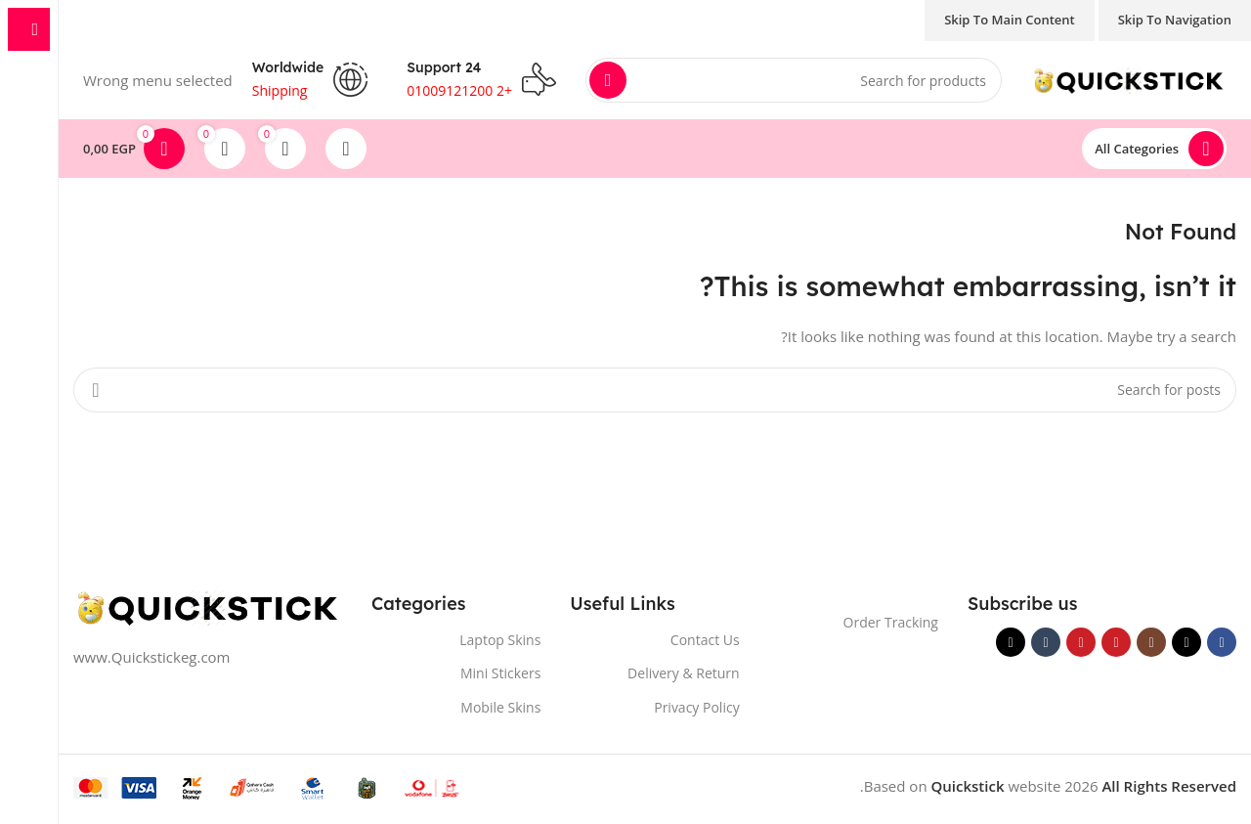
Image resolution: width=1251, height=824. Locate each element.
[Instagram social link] (1151, 642)
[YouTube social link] (1116, 642)
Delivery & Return (683, 673)
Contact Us (705, 639)
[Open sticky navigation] (1154, 148)
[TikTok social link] (1010, 642)
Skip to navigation (1174, 19)
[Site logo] (1129, 78)
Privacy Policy (696, 707)
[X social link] (1186, 642)
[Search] (793, 80)
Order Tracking (890, 622)
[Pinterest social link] (1081, 642)
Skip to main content (1009, 19)
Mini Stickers (500, 673)
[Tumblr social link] (1045, 642)
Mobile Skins (500, 707)
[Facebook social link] (1221, 642)
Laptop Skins (499, 639)
